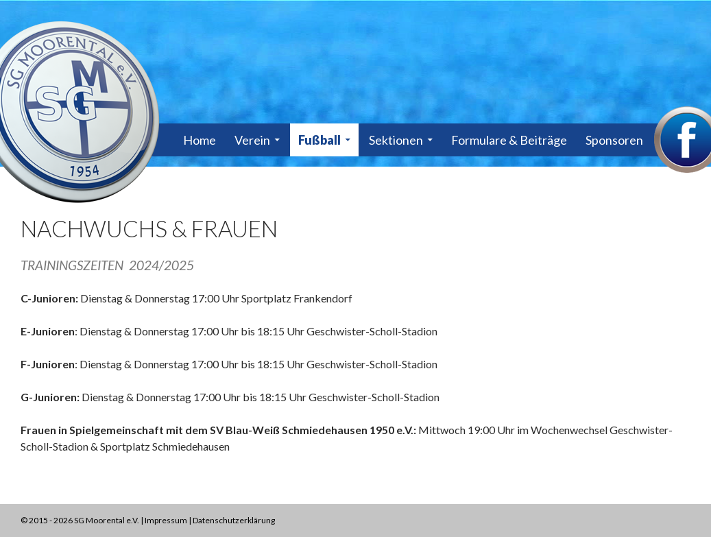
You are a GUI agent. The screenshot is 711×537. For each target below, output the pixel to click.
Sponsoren (614, 139)
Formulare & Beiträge (509, 139)
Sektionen (396, 139)
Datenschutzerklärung (234, 520)
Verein (252, 139)
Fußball (319, 139)
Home (199, 139)
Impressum (166, 520)
